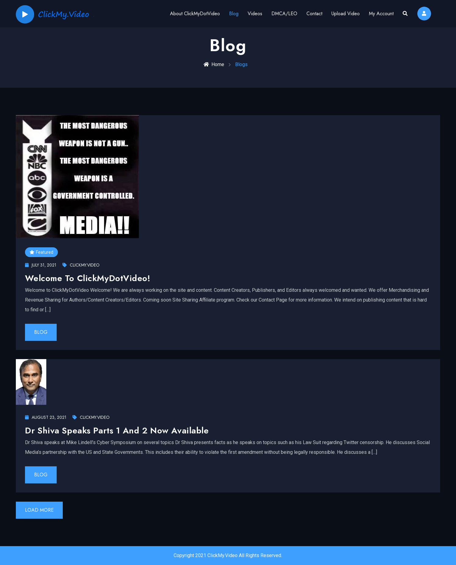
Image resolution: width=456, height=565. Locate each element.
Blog (234, 13)
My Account (381, 13)
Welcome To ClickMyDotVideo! (87, 278)
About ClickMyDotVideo (195, 13)
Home (213, 64)
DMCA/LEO (284, 13)
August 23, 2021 (45, 417)
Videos (255, 13)
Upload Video (345, 13)
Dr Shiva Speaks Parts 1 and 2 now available (117, 430)
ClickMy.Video (81, 265)
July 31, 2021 (40, 265)
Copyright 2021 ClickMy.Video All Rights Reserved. (228, 555)
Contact (314, 13)
